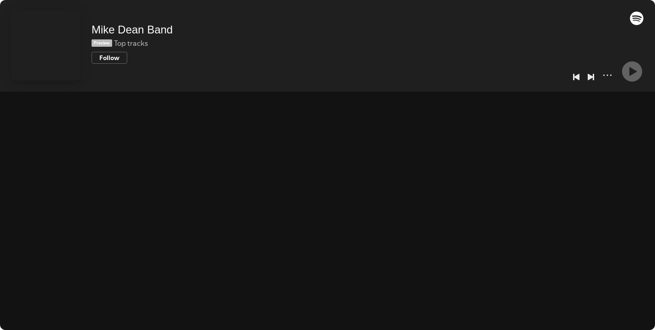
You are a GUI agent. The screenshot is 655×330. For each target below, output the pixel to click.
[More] (607, 75)
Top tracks (131, 43)
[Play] (632, 71)
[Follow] (109, 57)
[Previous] (576, 77)
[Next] (591, 77)
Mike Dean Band (132, 29)
